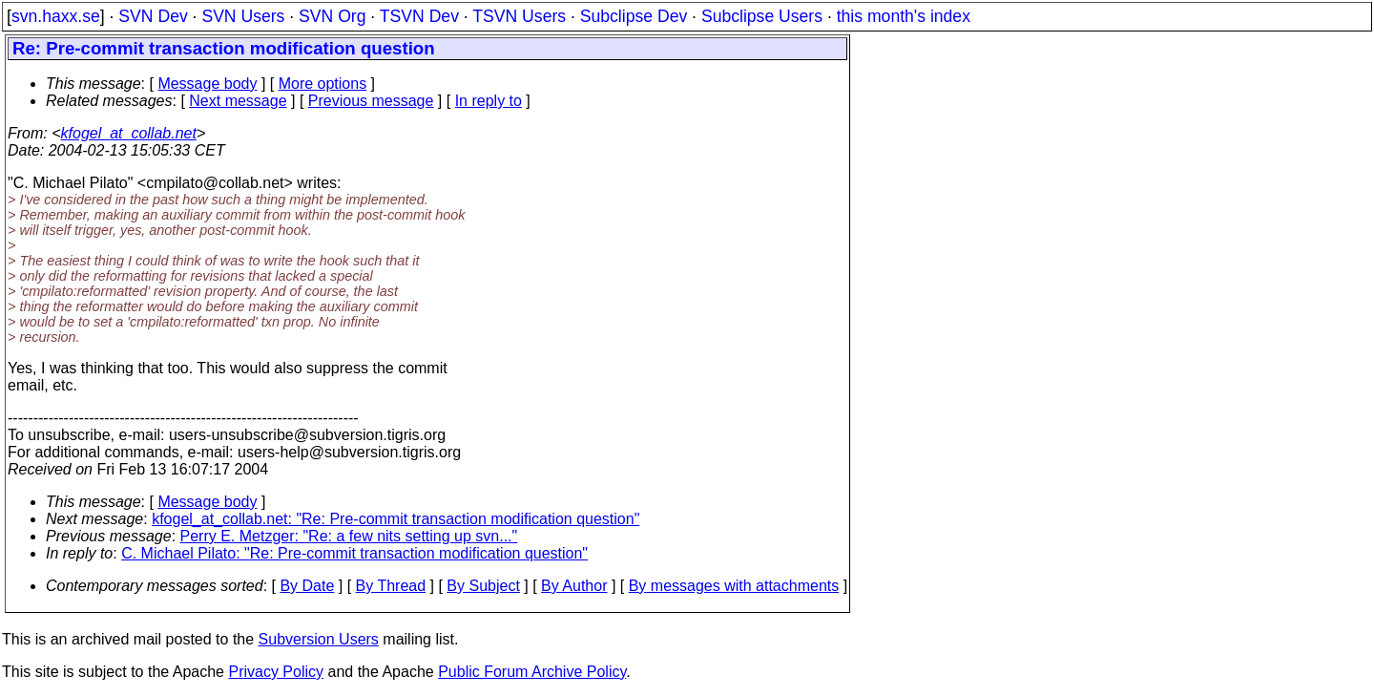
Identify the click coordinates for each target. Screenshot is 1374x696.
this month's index (903, 16)
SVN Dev (152, 16)
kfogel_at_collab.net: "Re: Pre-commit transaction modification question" (395, 519)
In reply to (488, 101)
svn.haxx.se (55, 16)
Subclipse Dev (633, 16)
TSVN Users (519, 16)
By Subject (483, 586)
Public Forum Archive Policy (532, 672)
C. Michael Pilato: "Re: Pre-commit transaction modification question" (354, 553)
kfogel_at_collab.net (129, 133)
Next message (237, 101)
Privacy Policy (275, 672)
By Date (307, 586)
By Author (574, 586)
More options (323, 83)
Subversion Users (319, 639)
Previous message (371, 101)
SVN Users (242, 16)
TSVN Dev (419, 16)
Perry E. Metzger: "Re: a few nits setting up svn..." (349, 536)
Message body (207, 83)
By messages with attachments (734, 586)
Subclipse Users (761, 16)
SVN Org (332, 16)
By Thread (391, 586)
